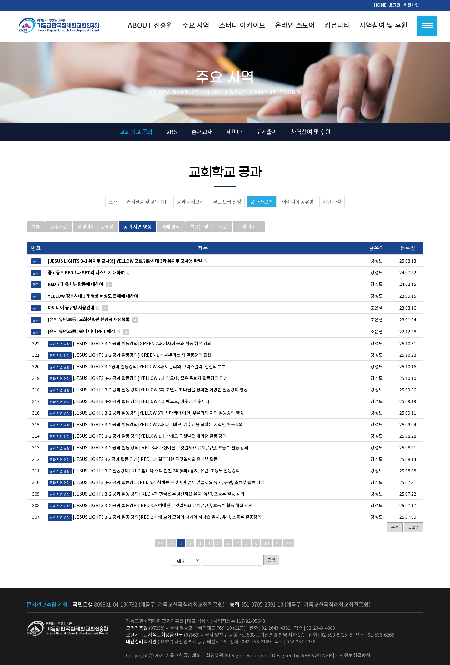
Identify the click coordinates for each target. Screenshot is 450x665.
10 (266, 547)
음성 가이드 (249, 230)
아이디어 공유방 (298, 201)
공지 (36, 265)
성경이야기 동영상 (95, 230)
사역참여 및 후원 (311, 131)
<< (160, 547)
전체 (35, 230)
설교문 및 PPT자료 (209, 230)
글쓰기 (413, 532)
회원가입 (411, 5)
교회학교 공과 (135, 131)
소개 (113, 201)
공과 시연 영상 (137, 230)
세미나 (234, 131)
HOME (380, 5)
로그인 (394, 5)
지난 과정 (332, 201)
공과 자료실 (261, 201)
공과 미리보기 (190, 201)
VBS (172, 131)
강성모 (377, 348)
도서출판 (266, 131)
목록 (395, 532)
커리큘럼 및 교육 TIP (147, 201)
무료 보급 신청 (227, 201)
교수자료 (59, 230)
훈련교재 (201, 131)
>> (288, 547)
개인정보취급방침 (352, 655)
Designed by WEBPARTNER (302, 655)
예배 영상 (171, 230)
